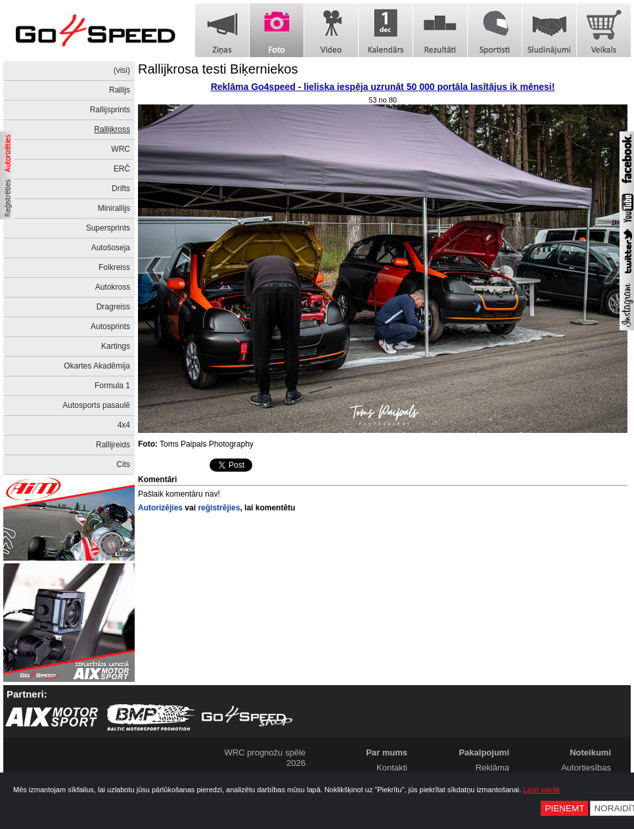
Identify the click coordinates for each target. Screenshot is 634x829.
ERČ (122, 168)
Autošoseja (110, 247)
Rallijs (119, 90)
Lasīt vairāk (541, 790)
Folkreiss (114, 267)
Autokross (112, 287)
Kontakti (391, 768)
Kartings (115, 346)
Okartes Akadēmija (97, 365)
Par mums (386, 752)
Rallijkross (112, 129)
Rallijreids (113, 444)
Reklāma (492, 768)
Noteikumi (590, 752)
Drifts (121, 188)
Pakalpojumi (484, 752)
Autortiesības (586, 768)
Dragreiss (113, 306)
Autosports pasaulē (96, 405)
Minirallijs (114, 208)
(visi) (122, 70)
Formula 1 (112, 385)
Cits (123, 464)
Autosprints (110, 326)
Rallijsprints (110, 109)
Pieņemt (564, 808)
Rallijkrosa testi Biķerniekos (218, 69)
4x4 (124, 425)
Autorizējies (160, 507)
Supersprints (108, 228)
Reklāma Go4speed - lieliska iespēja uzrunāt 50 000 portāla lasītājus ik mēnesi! (383, 86)
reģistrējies (219, 507)
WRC (120, 149)
